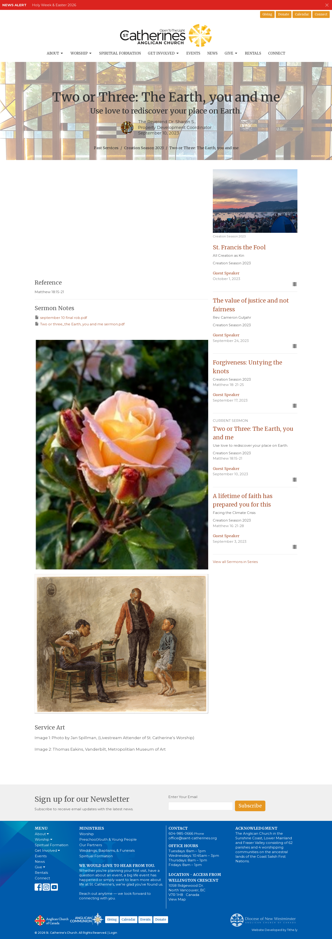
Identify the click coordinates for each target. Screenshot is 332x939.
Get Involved (163, 53)
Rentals (253, 53)
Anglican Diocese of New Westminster (265, 917)
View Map (177, 899)
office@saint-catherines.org (193, 838)
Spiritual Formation (120, 53)
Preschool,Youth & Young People (108, 839)
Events (193, 53)
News (212, 53)
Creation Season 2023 (144, 148)
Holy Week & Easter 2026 (54, 5)
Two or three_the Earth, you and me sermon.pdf (80, 323)
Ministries (91, 828)
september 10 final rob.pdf (61, 317)
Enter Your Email (182, 797)
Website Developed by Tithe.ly (274, 930)
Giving (267, 14)
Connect (321, 14)
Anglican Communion (87, 919)
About (55, 53)
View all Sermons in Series (235, 562)
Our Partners (90, 845)
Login (113, 932)
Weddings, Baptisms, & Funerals (107, 850)
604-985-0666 (181, 833)
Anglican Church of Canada (52, 920)
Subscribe (250, 806)
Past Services (106, 148)
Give (231, 53)
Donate (283, 14)
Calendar (302, 14)
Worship (81, 53)
